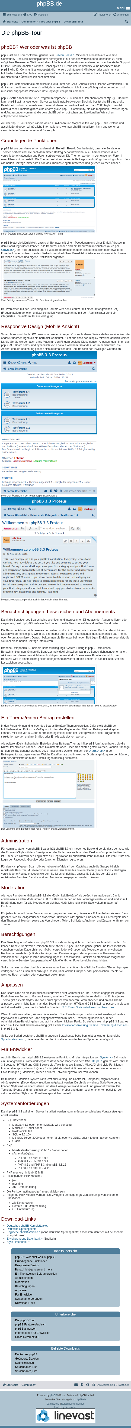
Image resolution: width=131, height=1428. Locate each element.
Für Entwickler (24, 1294)
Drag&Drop (96, 750)
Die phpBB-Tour (25, 1320)
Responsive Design (27, 1265)
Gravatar (6, 249)
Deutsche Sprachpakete (21, 1229)
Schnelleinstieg (24, 1362)
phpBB (53, 1395)
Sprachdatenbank (12, 1039)
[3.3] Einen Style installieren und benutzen (88, 1007)
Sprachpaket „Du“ (26, 1367)
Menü (121, 8)
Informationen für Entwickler (32, 1333)
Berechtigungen (25, 1286)
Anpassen (21, 1290)
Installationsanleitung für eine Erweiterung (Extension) (95, 1025)
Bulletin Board (63, 55)
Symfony (105, 1057)
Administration (24, 1278)
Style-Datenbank (17, 1242)
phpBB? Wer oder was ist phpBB (35, 1257)
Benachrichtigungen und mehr (33, 1269)
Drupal (96, 1061)
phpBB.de (81, 1399)
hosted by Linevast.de (65, 1414)
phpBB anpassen (25, 1328)
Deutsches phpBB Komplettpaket (27, 1225)
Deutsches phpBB (26, 1354)
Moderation (22, 1282)
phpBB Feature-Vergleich (30, 1324)
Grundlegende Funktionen (31, 1261)
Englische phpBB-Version (22, 1232)
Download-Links (25, 1303)
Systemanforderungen (28, 1298)
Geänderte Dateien (26, 1358)
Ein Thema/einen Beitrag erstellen (36, 1273)
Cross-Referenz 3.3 (27, 1337)
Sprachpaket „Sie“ (26, 1371)
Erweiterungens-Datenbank (23, 1238)
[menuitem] (27, 14)
